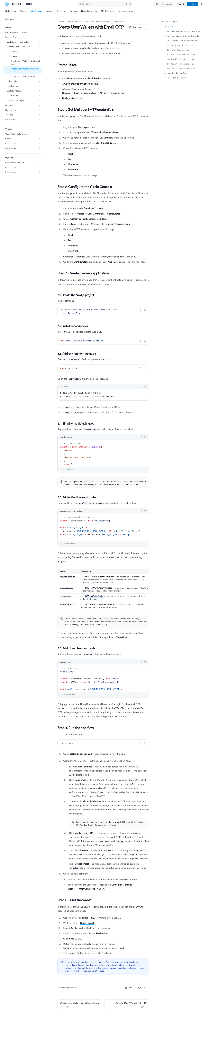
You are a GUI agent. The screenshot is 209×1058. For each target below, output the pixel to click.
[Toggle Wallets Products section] (22, 37)
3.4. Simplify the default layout (181, 59)
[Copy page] (135, 27)
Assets (23, 12)
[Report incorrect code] (140, 309)
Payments (73, 12)
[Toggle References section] (22, 86)
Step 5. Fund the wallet (175, 78)
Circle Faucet (87, 923)
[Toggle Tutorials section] (22, 81)
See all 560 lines (67, 695)
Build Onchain (36, 12)
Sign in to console (164, 4)
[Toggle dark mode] (201, 4)
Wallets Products (76, 21)
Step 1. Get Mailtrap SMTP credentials (182, 31)
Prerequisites (170, 27)
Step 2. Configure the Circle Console (181, 36)
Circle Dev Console (121, 884)
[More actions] (146, 27)
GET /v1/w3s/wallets (95, 596)
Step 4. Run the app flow (175, 73)
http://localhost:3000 (81, 754)
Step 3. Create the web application (180, 40)
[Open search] (104, 4)
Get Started (10, 12)
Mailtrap (68, 78)
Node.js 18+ (68, 98)
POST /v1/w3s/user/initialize (98, 588)
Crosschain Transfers (55, 12)
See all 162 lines (67, 544)
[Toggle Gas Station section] (22, 95)
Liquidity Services (89, 12)
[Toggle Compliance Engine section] (22, 100)
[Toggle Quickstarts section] (22, 56)
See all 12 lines (67, 470)
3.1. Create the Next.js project (181, 45)
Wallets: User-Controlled (98, 21)
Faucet (181, 4)
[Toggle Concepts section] (22, 105)
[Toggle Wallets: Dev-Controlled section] (22, 42)
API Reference (107, 12)
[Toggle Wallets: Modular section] (22, 90)
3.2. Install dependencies (178, 50)
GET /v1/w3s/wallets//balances (100, 604)
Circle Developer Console (77, 83)
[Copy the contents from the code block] (145, 309)
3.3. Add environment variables (181, 54)
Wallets (60, 21)
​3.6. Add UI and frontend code (181, 68)
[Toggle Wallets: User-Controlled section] (22, 46)
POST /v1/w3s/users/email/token (101, 577)
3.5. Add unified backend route (181, 64)
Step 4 (119, 637)
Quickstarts (118, 21)
